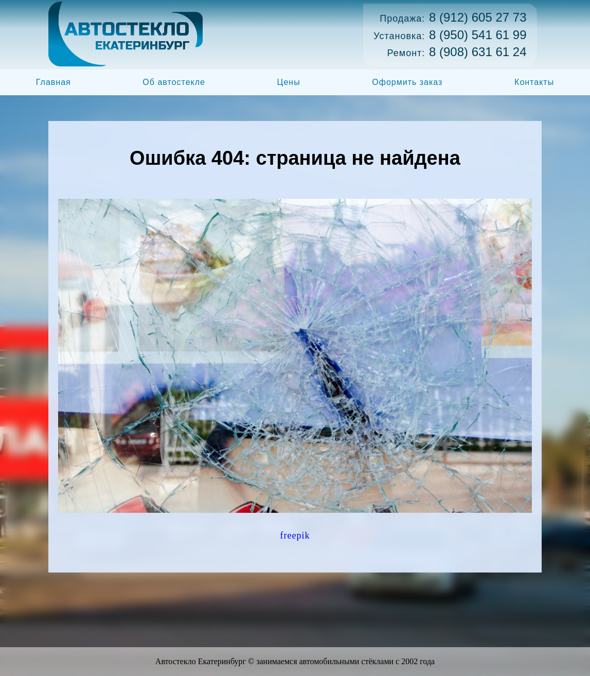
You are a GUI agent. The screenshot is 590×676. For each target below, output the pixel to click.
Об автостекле (173, 82)
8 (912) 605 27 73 (477, 17)
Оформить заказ (407, 82)
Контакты (534, 82)
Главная (53, 82)
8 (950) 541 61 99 (477, 35)
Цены (288, 82)
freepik (295, 535)
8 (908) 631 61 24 (477, 52)
